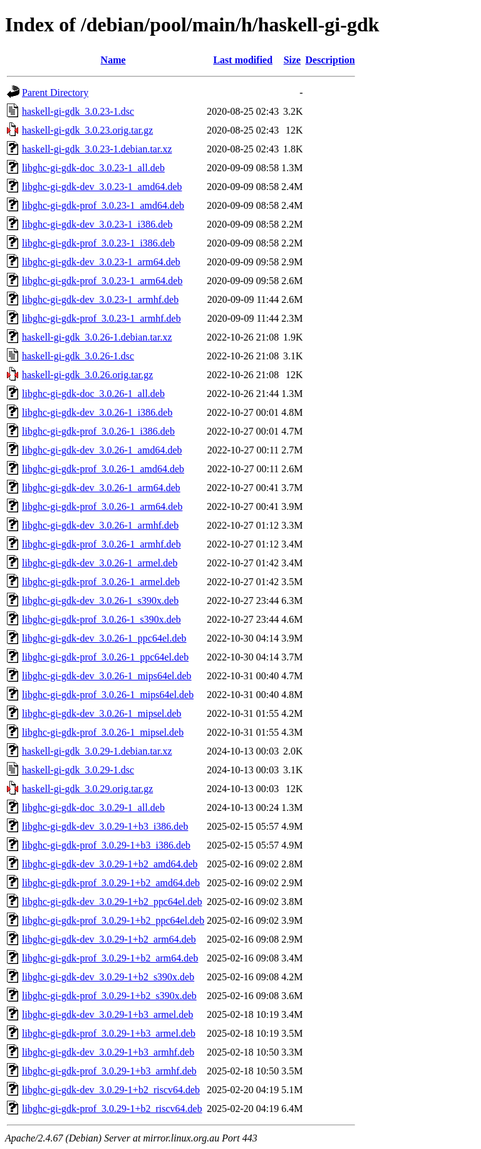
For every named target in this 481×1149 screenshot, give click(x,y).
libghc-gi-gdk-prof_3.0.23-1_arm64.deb (102, 280)
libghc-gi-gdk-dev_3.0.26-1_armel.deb (99, 563)
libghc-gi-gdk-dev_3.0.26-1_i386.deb (97, 412)
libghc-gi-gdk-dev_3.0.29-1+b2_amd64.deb (110, 864)
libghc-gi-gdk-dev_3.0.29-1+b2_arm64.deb (109, 939)
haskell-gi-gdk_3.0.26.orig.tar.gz (87, 374)
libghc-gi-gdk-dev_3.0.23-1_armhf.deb (100, 299)
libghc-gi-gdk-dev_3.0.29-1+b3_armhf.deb (108, 1052)
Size (292, 60)
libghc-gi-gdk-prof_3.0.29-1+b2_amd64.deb (111, 882)
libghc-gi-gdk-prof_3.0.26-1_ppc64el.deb (105, 657)
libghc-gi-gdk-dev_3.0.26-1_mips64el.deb (107, 675)
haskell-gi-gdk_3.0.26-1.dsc (78, 356)
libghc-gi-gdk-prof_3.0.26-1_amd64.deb (103, 468)
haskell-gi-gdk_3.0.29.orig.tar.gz (87, 788)
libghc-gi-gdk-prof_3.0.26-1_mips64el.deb (108, 694)
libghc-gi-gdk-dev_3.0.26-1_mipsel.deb (102, 713)
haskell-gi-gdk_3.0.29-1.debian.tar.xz (97, 751)
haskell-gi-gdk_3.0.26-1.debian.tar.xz (97, 337)
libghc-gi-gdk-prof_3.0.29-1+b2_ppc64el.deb (113, 920)
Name (113, 60)
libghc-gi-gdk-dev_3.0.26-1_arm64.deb (101, 487)
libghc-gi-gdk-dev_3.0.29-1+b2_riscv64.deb (111, 1089)
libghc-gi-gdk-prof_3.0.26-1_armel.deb (101, 581)
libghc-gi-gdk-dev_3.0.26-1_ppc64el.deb (104, 638)
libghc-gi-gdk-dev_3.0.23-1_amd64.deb (102, 186)
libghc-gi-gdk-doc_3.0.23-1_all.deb (93, 167)
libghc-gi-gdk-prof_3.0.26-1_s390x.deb (101, 619)
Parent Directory (55, 92)
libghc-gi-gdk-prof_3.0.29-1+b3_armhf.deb (109, 1071)
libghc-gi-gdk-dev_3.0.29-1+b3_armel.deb (107, 1014)
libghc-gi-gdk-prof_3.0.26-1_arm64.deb (102, 506)
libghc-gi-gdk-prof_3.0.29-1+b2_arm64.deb (110, 958)
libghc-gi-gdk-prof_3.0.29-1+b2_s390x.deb (109, 995)
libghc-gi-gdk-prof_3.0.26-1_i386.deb (98, 431)
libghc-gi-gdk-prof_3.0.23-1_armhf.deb (101, 318)
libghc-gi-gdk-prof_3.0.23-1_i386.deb (98, 243)
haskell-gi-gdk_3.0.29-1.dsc (78, 770)
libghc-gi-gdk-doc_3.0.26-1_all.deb (93, 393)
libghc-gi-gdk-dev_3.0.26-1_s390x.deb (100, 600)
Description (330, 60)
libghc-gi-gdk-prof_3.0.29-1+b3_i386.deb (106, 845)
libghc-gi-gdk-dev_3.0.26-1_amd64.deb (102, 450)
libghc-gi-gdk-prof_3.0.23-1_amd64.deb (103, 205)
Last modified (242, 60)
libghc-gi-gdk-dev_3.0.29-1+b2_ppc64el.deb (112, 901)
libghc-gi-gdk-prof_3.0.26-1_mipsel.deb (103, 732)
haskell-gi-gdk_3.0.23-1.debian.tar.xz (97, 149)
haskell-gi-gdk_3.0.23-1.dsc (78, 111)
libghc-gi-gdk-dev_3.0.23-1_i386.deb (97, 224)
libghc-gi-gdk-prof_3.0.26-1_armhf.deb (101, 544)
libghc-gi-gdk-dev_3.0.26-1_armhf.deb (100, 525)
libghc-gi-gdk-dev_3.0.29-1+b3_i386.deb (105, 826)
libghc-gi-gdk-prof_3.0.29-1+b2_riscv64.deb (112, 1108)
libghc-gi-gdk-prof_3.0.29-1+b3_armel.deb (108, 1033)
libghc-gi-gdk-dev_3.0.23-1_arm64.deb (101, 262)
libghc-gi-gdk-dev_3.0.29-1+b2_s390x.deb (108, 977)
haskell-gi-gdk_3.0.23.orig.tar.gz (87, 130)
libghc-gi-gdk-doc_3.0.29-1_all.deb (93, 807)
